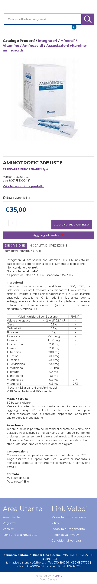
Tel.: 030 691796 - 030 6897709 (68, 562)
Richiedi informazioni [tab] (23, 251)
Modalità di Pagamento (68, 529)
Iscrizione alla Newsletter (21, 534)
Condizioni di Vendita (66, 540)
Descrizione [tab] (15, 245)
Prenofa (57, 575)
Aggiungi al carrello (71, 224)
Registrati (9, 523)
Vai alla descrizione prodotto (23, 186)
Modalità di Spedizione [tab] (48, 245)
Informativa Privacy (65, 534)
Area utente (11, 517)
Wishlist (8, 529)
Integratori (47, 41)
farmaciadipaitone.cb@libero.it (26, 562)
